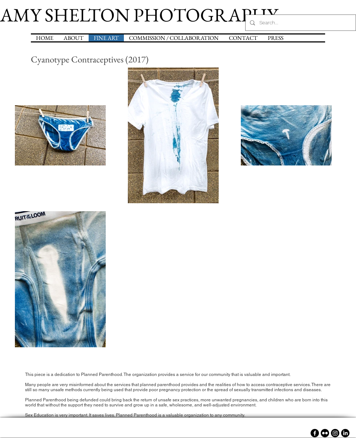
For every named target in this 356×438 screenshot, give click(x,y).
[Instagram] (335, 433)
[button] (174, 37)
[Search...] (299, 22)
